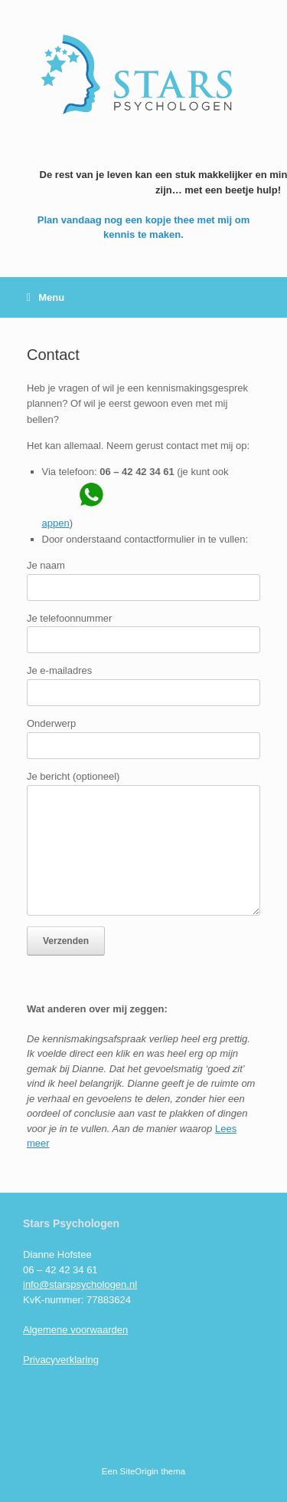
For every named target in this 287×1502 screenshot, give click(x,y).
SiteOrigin (139, 1471)
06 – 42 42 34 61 (136, 471)
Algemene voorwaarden (75, 1329)
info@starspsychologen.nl (80, 1284)
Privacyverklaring (61, 1359)
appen (56, 523)
